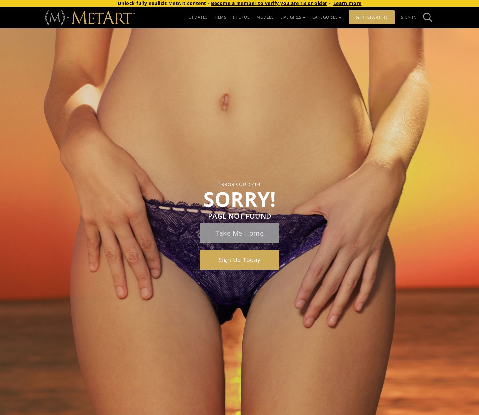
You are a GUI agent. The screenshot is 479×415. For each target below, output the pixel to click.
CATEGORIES (327, 17)
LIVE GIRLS (293, 17)
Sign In (409, 17)
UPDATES (198, 17)
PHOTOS (241, 17)
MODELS (265, 17)
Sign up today (239, 260)
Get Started (372, 17)
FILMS (221, 17)
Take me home (239, 233)
